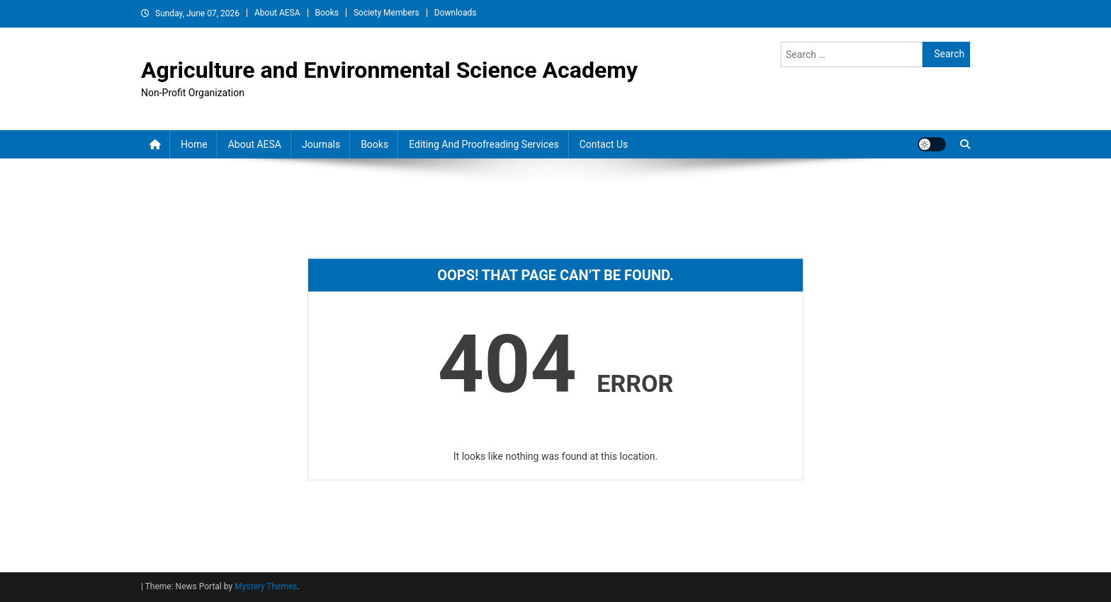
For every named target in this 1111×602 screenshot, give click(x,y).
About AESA (277, 13)
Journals (321, 144)
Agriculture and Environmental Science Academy (389, 70)
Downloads (455, 13)
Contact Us (604, 144)
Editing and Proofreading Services (483, 144)
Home (194, 144)
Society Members (386, 13)
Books (327, 13)
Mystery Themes (266, 586)
